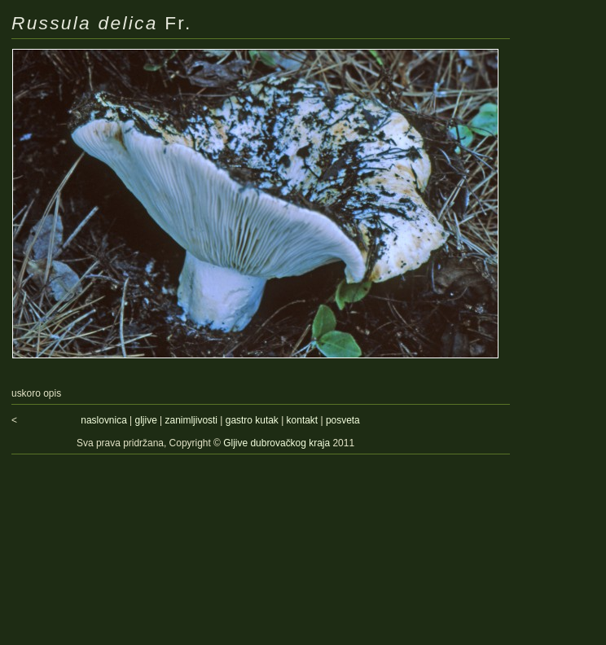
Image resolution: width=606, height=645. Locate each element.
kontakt (302, 420)
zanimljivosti (191, 420)
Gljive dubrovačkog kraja (277, 443)
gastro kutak (252, 420)
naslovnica (103, 420)
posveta (343, 420)
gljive (146, 420)
